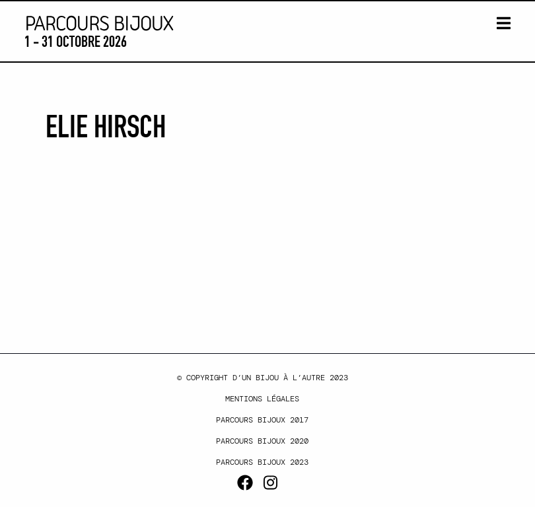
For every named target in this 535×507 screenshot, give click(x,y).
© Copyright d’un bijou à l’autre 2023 (262, 377)
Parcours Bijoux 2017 (262, 420)
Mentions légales (262, 398)
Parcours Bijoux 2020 (262, 441)
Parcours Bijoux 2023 (262, 462)
